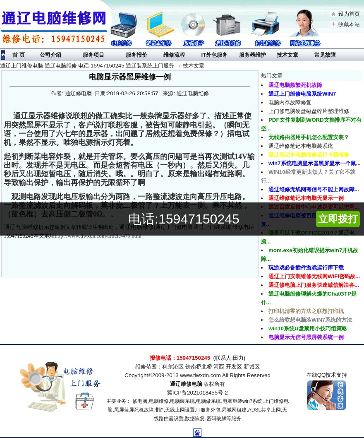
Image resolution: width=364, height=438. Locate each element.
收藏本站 (349, 24)
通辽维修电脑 (186, 384)
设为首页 (349, 14)
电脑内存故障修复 (289, 102)
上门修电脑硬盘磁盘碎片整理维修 (308, 111)
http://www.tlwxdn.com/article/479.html (98, 236)
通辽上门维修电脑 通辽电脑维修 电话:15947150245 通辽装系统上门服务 (87, 66)
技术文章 (193, 66)
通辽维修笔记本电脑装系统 (300, 146)
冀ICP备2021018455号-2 (197, 393)
